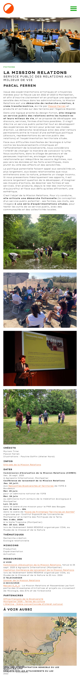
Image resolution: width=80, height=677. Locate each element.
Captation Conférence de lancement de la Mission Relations (38, 570)
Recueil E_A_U (11, 585)
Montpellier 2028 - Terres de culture (24, 601)
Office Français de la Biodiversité (23, 599)
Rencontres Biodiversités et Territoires (31, 486)
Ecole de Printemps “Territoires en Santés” (50, 512)
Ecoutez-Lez (13, 668)
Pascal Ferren (57, 106)
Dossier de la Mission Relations (21, 580)
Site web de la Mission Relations (22, 465)
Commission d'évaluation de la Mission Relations (32, 565)
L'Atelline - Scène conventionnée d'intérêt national (33, 604)
